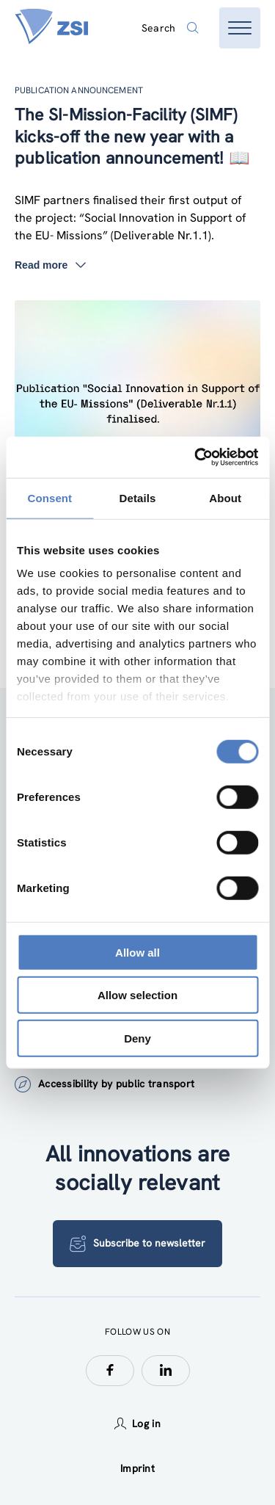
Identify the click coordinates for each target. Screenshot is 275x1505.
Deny (137, 1037)
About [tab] (225, 497)
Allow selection (137, 995)
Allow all (137, 952)
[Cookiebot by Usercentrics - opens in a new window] (195, 457)
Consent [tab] (49, 497)
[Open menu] (239, 27)
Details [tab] (138, 497)
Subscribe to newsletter (137, 1244)
